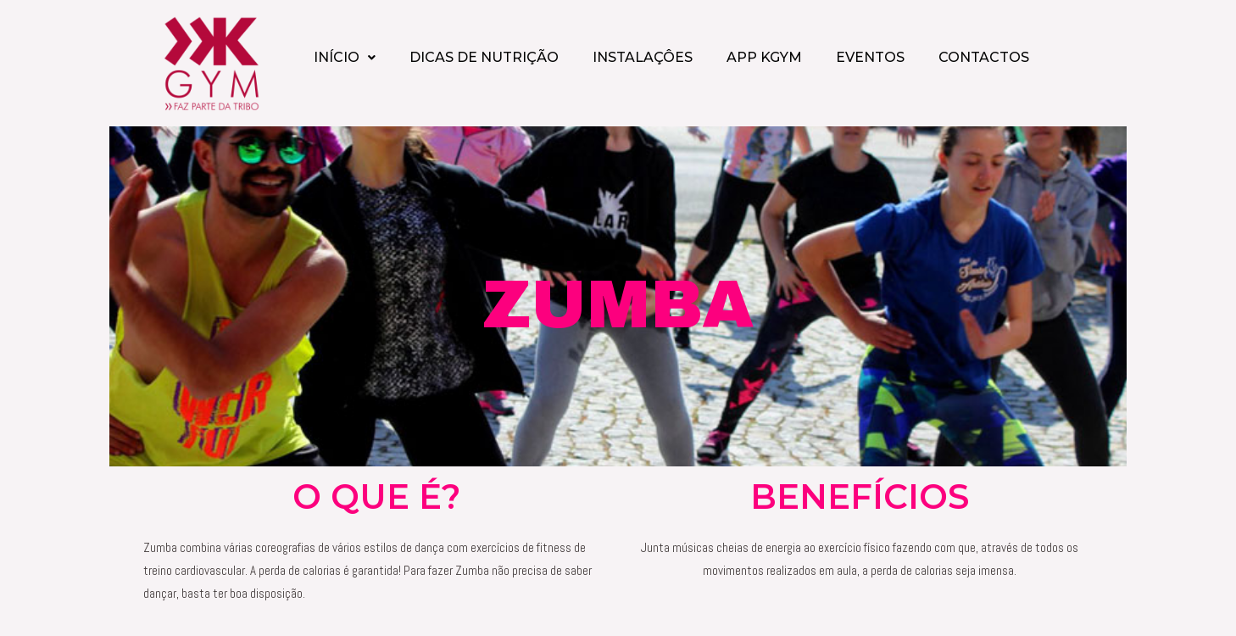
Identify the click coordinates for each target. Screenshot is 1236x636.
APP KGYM (764, 57)
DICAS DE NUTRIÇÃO (484, 57)
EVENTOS (870, 57)
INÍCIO (345, 57)
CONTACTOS (983, 57)
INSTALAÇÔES (643, 57)
